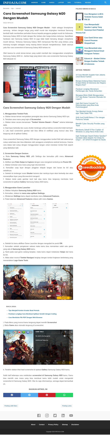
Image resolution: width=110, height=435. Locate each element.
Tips (69, 2)
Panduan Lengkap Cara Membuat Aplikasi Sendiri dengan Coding (32, 314)
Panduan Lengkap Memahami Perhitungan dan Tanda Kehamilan (89, 90)
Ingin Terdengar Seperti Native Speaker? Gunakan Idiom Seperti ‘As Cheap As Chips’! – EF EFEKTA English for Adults (91, 138)
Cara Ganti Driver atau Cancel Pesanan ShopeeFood (93, 40)
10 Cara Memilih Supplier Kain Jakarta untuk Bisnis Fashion (90, 76)
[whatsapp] (64, 395)
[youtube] (71, 417)
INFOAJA (10, 23)
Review (88, 2)
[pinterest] (47, 395)
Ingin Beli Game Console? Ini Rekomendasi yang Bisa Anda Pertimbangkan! (87, 105)
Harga (51, 2)
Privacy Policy (53, 425)
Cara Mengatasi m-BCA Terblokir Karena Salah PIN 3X (93, 16)
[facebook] (12, 395)
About (32, 425)
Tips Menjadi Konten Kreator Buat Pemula (23, 311)
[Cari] (105, 3)
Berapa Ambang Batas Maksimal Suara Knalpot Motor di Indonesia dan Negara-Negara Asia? (91, 83)
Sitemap (65, 425)
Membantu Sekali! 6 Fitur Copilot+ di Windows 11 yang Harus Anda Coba (89, 131)
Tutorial (78, 2)
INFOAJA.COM (14, 2)
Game (43, 2)
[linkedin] (63, 417)
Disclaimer (76, 425)
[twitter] (29, 395)
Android (34, 2)
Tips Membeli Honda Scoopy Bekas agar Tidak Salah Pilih (89, 112)
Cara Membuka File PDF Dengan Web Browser (25, 318)
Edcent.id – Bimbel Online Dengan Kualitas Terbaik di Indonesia (94, 61)
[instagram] (47, 417)
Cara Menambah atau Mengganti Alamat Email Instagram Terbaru (94, 51)
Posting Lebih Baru (11, 406)
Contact (41, 425)
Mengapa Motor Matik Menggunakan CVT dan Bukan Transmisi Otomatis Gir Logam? (91, 97)
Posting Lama (66, 406)
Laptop (61, 2)
